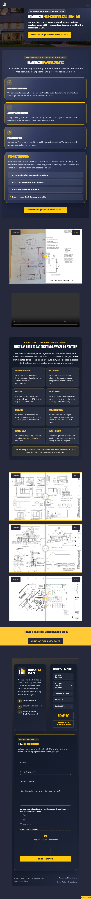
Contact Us (60, 706)
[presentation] (35, 850)
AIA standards (29, 438)
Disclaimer (72, 882)
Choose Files (53, 840)
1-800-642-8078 (30, 700)
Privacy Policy (61, 882)
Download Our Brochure (63, 724)
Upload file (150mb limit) (29, 829)
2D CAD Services (58, 676)
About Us (59, 700)
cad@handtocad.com (33, 706)
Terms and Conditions (68, 878)
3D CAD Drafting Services (58, 685)
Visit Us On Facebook (63, 715)
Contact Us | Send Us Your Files (48, 35)
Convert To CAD (62, 694)
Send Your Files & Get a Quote (45, 641)
